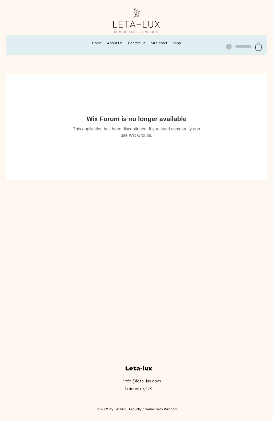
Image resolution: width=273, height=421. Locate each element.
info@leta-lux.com (142, 380)
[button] (258, 47)
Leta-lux (138, 368)
